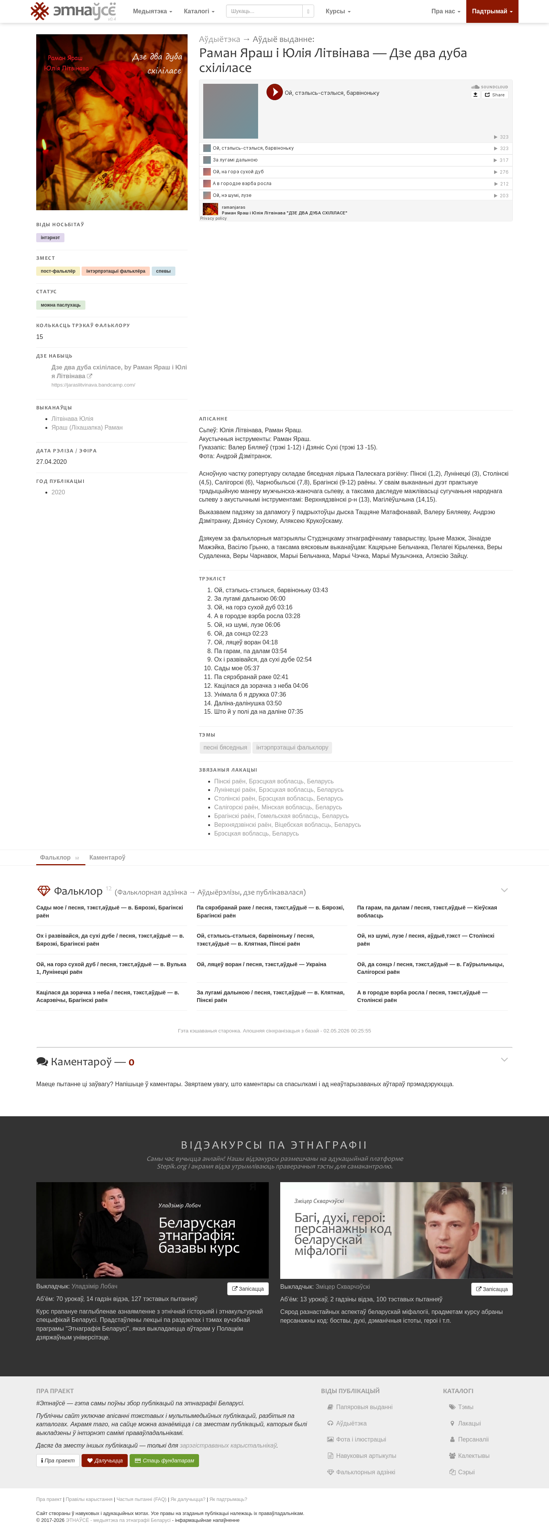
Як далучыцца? (187, 1499)
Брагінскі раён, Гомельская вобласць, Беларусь (281, 816)
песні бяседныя (225, 747)
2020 (58, 492)
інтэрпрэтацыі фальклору (292, 747)
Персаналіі (469, 1439)
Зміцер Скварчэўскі (343, 1286)
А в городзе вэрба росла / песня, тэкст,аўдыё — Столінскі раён (422, 996)
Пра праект (58, 1460)
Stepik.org (171, 1166)
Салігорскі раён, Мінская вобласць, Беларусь (278, 807)
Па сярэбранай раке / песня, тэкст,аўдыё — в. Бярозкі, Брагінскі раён (270, 912)
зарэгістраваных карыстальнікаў (228, 1445)
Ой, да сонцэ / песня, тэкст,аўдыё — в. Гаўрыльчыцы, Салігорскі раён (430, 968)
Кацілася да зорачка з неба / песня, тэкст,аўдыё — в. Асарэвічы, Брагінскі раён (107, 996)
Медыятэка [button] (152, 11)
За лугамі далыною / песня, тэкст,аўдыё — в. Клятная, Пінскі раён (271, 996)
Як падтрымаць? (228, 1499)
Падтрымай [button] (492, 11)
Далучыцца (105, 1460)
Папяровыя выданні (360, 1407)
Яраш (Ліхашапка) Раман (87, 427)
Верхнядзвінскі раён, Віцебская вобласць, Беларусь (287, 824)
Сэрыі (462, 1472)
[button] (338, 11)
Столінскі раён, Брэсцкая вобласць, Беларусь (279, 798)
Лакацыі (465, 1423)
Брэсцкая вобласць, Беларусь (256, 833)
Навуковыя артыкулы (361, 1456)
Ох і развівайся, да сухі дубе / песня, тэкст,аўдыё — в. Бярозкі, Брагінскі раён (110, 940)
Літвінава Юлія (72, 419)
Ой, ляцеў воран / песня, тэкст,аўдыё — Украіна (261, 964)
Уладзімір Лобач (95, 1286)
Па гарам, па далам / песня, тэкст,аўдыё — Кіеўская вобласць (427, 912)
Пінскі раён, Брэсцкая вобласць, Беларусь (274, 781)
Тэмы (461, 1407)
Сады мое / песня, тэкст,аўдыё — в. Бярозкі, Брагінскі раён (109, 912)
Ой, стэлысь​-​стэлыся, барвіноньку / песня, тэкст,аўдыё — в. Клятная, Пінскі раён (256, 940)
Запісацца (248, 1289)
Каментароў (110, 857)
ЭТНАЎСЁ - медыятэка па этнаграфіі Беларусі (118, 1520)
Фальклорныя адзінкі (361, 1472)
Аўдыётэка (219, 39)
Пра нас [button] (446, 11)
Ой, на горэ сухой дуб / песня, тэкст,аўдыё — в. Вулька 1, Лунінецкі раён (111, 968)
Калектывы (469, 1456)
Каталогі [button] (199, 11)
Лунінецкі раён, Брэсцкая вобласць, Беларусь (279, 789)
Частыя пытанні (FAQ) (142, 1499)
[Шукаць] (308, 11)
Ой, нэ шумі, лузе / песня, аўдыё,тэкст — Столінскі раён (425, 940)
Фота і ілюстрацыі (356, 1439)
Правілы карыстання (89, 1499)
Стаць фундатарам (164, 1460)
